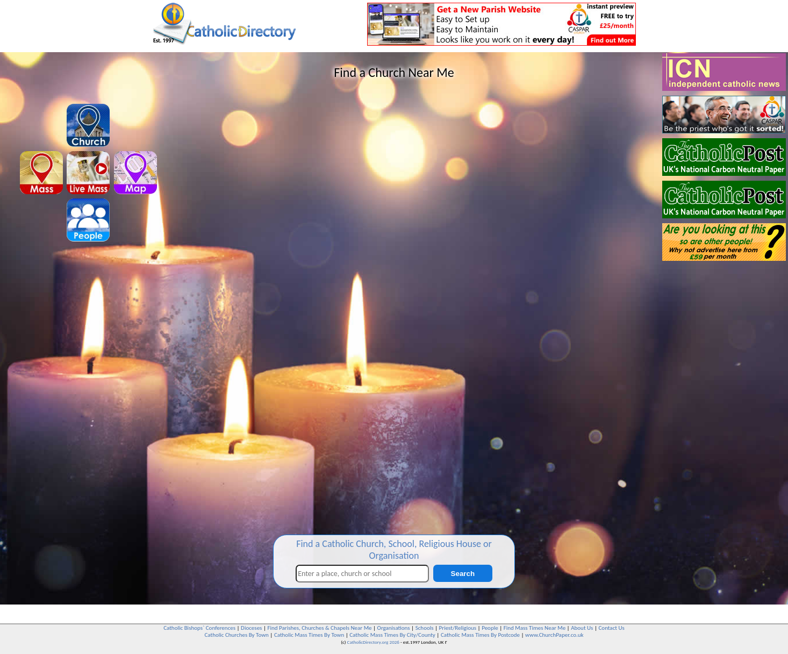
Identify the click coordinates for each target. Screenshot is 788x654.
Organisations (393, 627)
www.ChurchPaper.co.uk (554, 634)
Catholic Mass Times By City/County (392, 634)
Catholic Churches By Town (236, 634)
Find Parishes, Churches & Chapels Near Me (319, 627)
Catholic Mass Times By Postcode (480, 634)
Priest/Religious (458, 627)
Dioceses (251, 627)
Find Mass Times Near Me (534, 627)
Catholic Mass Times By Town (309, 634)
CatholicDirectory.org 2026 (373, 642)
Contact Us (611, 627)
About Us (582, 627)
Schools (425, 627)
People (490, 627)
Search (463, 574)
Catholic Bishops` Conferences (199, 627)
